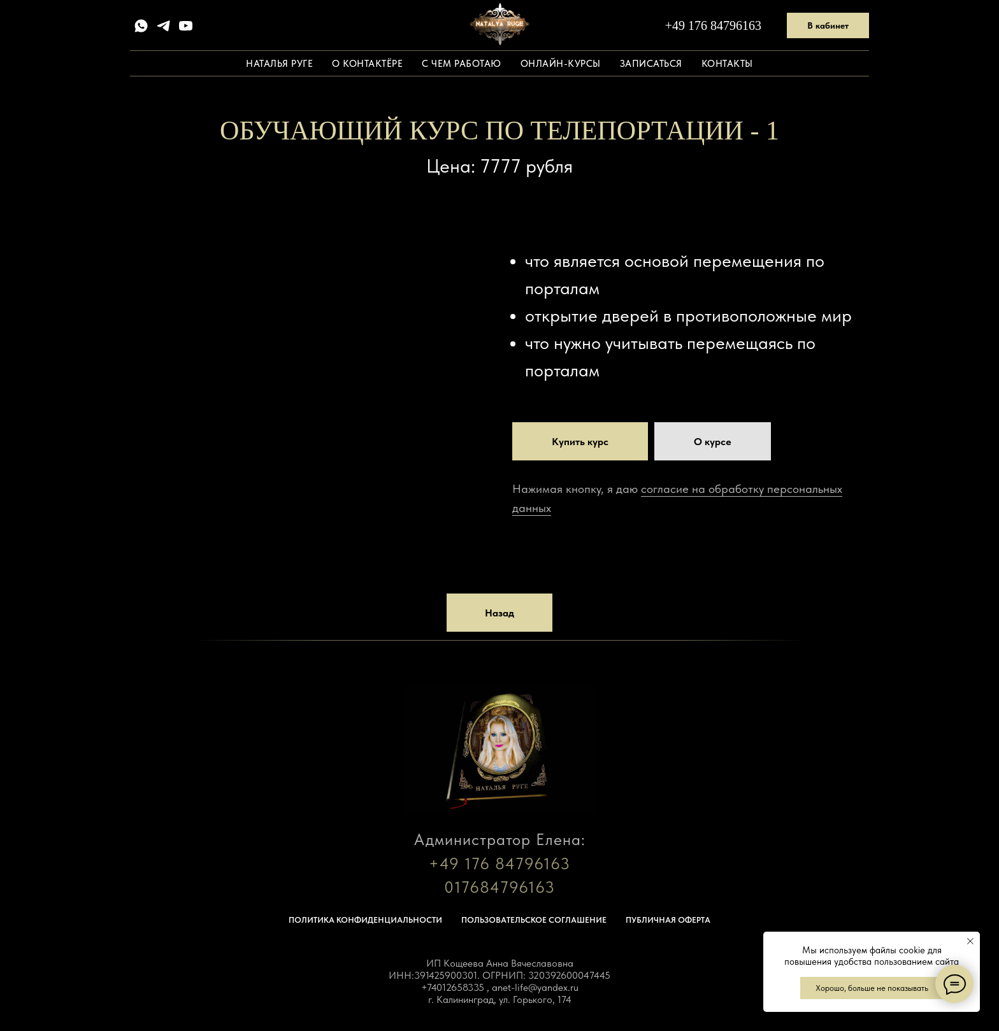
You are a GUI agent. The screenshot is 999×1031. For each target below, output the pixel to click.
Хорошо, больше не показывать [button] (872, 988)
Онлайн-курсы (561, 63)
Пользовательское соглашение (534, 920)
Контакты (727, 63)
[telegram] (163, 26)
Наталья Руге (279, 63)
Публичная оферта (668, 920)
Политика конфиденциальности (365, 920)
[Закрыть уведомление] (970, 941)
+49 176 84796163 (713, 25)
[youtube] (186, 26)
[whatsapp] (141, 26)
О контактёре (367, 63)
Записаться (651, 63)
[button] (712, 441)
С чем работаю (461, 63)
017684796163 (499, 887)
